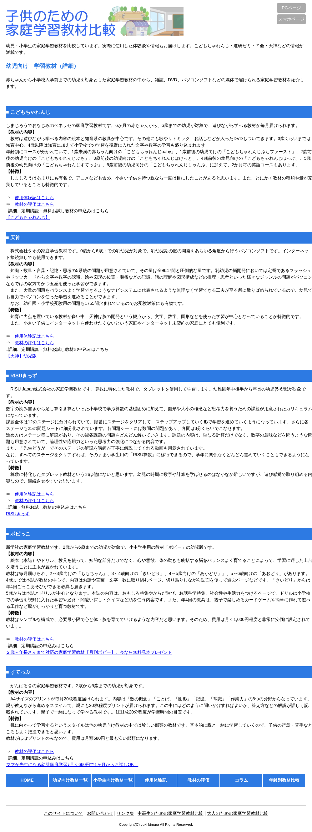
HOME (27, 780)
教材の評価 (198, 780)
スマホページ (291, 19)
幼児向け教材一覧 (70, 780)
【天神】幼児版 (21, 355)
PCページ (291, 7)
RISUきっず (17, 513)
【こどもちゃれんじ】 (28, 217)
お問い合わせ (100, 813)
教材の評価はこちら (34, 204)
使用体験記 (156, 780)
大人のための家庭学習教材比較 (237, 813)
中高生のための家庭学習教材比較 (170, 813)
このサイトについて (63, 813)
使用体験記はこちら (34, 197)
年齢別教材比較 (284, 780)
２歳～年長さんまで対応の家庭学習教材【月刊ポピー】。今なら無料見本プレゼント (89, 652)
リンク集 (125, 813)
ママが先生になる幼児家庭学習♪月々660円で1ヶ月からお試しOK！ (72, 764)
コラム (241, 780)
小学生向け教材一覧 (113, 780)
